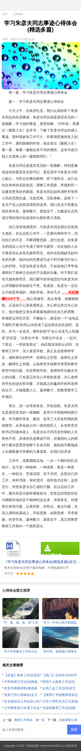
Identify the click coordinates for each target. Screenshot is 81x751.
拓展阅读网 (32, 745)
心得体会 (18, 14)
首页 (5, 14)
